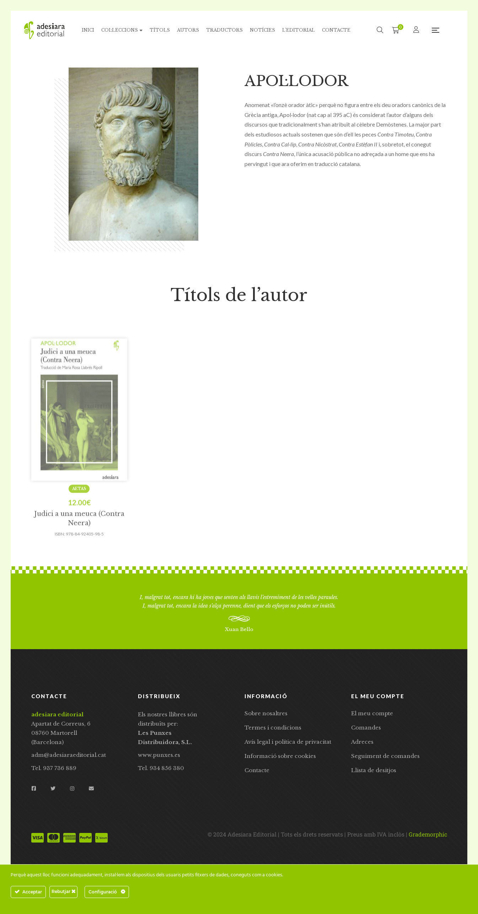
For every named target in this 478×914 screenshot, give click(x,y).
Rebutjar (63, 891)
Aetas (79, 514)
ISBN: (60, 559)
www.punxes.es (159, 755)
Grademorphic (428, 834)
